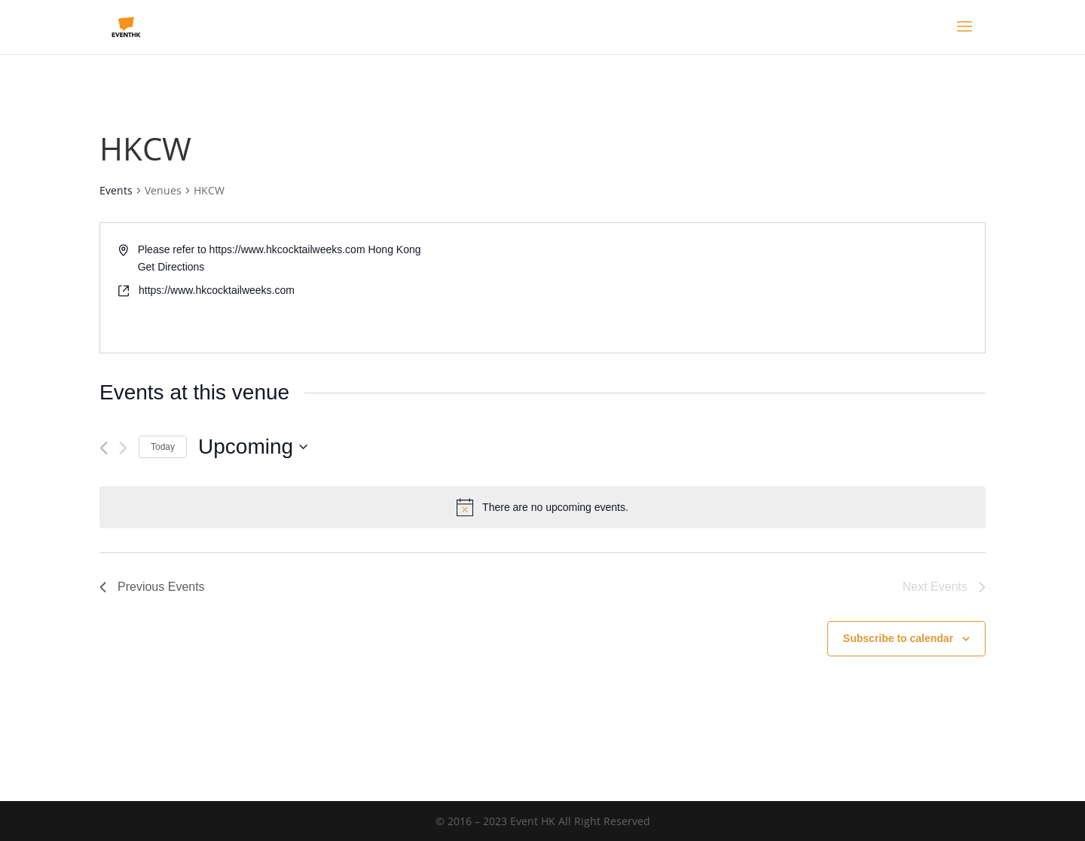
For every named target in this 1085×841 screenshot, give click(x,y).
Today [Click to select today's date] (163, 447)
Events (116, 190)
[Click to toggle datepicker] (252, 447)
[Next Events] (123, 448)
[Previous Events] (103, 448)
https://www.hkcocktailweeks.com (217, 290)
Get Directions (171, 267)
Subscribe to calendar (898, 638)
